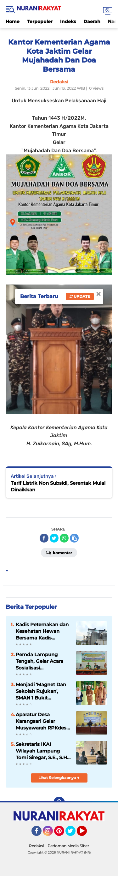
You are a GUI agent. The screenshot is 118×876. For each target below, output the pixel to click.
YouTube (86, 834)
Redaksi (36, 845)
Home (13, 21)
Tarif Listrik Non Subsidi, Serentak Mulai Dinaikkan (58, 486)
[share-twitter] (54, 538)
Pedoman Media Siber (68, 845)
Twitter (73, 834)
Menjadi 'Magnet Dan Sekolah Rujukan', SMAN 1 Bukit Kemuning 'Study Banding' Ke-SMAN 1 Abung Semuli (41, 691)
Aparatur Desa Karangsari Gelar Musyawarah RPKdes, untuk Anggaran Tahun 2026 (42, 721)
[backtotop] (59, 802)
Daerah (91, 21)
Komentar (59, 552)
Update (80, 296)
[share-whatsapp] (64, 538)
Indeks (68, 21)
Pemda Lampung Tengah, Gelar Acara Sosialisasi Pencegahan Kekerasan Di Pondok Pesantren (42, 661)
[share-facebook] (44, 538)
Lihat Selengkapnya (59, 777)
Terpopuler (40, 21)
